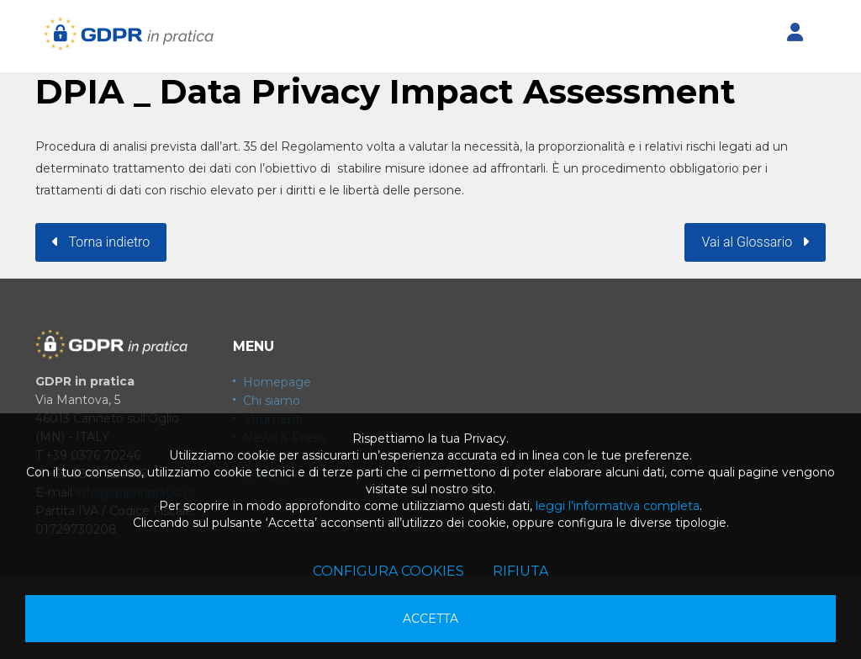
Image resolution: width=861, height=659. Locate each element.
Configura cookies (388, 571)
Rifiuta (520, 571)
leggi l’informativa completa (618, 505)
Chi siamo (271, 400)
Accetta (430, 618)
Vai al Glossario (755, 242)
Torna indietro (101, 242)
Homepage (277, 382)
